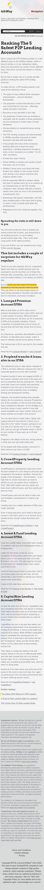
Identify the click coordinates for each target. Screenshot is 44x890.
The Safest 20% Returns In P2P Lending (18, 694)
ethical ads (39, 36)
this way (17, 248)
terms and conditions (29, 762)
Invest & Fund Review (21, 589)
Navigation (37, 11)
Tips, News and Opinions (16, 18)
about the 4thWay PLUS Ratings (22, 808)
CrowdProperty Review (22, 526)
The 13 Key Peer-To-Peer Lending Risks (18, 703)
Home (3, 18)
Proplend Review (19, 454)
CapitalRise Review (20, 682)
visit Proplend (35, 454)
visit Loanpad (35, 352)
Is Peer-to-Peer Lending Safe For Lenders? (19, 699)
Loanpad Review (19, 352)
